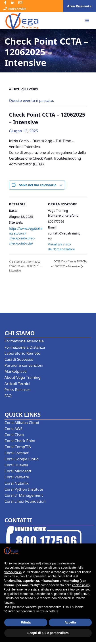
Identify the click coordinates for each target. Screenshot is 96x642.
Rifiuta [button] (26, 622)
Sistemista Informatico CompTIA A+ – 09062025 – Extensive (25, 266)
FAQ (8, 395)
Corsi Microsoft (17, 470)
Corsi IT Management (23, 495)
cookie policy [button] (81, 585)
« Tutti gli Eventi (23, 88)
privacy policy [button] (13, 572)
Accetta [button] (70, 622)
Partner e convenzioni (23, 365)
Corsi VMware (16, 476)
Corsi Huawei (16, 464)
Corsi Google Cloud (21, 458)
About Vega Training (22, 377)
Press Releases (17, 389)
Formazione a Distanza (24, 347)
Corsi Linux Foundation (25, 501)
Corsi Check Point (19, 440)
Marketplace (15, 371)
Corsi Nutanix (16, 483)
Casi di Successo (18, 359)
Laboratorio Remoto (22, 353)
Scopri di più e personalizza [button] (48, 633)
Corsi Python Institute (23, 489)
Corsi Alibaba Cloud (21, 422)
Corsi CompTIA (17, 446)
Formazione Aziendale (24, 341)
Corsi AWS (13, 428)
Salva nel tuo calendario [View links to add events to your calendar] (37, 185)
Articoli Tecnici (17, 383)
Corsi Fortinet (16, 452)
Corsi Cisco (14, 434)
